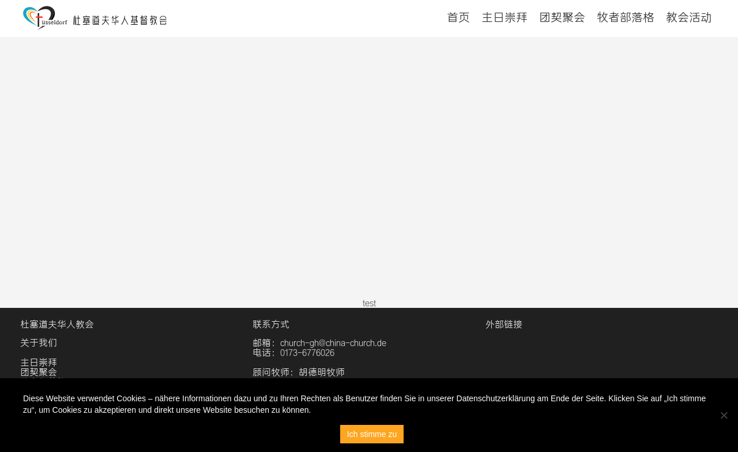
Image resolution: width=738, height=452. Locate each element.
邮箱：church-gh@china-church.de (319, 343)
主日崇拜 (504, 17)
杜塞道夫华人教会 (57, 324)
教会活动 (689, 17)
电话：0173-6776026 (293, 352)
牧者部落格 (625, 17)
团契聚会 (562, 17)
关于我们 (38, 343)
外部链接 (503, 324)
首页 (458, 17)
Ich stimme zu (372, 434)
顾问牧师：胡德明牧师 (299, 372)
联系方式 (271, 324)
